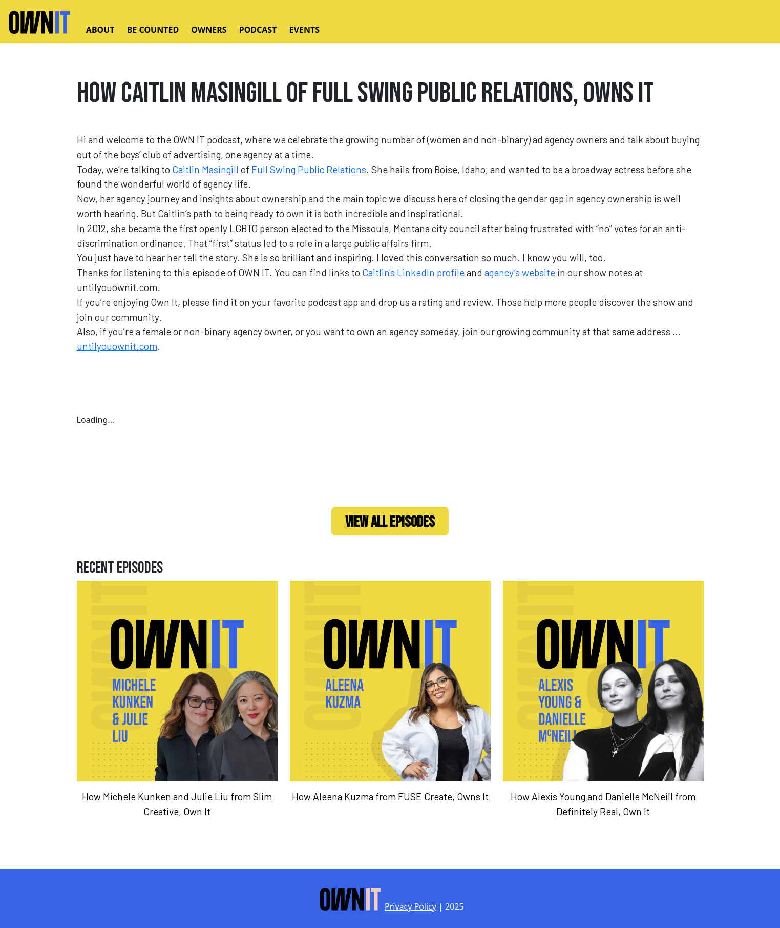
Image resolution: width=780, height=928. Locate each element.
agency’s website (519, 272)
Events (304, 29)
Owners (208, 29)
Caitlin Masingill (205, 169)
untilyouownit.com (117, 346)
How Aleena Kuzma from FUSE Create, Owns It (390, 796)
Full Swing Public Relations (308, 169)
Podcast (258, 29)
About (100, 29)
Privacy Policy (410, 906)
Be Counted (153, 29)
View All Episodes (390, 522)
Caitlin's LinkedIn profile (413, 272)
